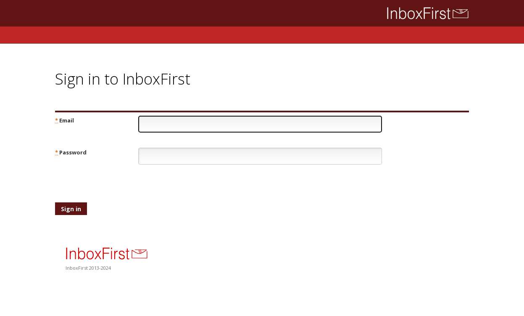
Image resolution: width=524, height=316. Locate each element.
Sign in (71, 209)
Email (64, 120)
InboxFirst (416, 13)
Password (71, 152)
